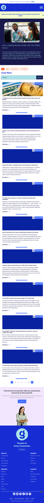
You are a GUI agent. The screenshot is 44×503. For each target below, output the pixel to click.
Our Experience (4, 460)
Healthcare (3, 474)
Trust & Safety (4, 463)
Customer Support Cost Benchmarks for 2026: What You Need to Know (19, 265)
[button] (41, 492)
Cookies (32, 498)
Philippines (33, 481)
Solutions (33, 453)
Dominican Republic (35, 474)
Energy (2, 479)
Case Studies (24, 69)
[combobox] (18, 77)
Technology (33, 463)
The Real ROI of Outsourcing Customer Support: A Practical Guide (18, 298)
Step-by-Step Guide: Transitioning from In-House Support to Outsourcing (20, 165)
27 (29, 382)
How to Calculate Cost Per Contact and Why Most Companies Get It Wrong (20, 232)
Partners (32, 460)
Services (3, 458)
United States (33, 479)
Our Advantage (4, 455)
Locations (33, 469)
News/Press (15, 69)
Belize (31, 471)
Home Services (4, 484)
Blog (8, 69)
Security (27, 498)
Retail (2, 476)
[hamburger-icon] (41, 7)
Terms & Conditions (19, 498)
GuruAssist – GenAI (35, 455)
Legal (2, 481)
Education (3, 489)
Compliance (4, 465)
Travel (2, 486)
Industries (4, 469)
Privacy (11, 498)
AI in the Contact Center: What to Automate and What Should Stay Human (20, 365)
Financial (3, 471)
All (3, 69)
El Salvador (33, 476)
